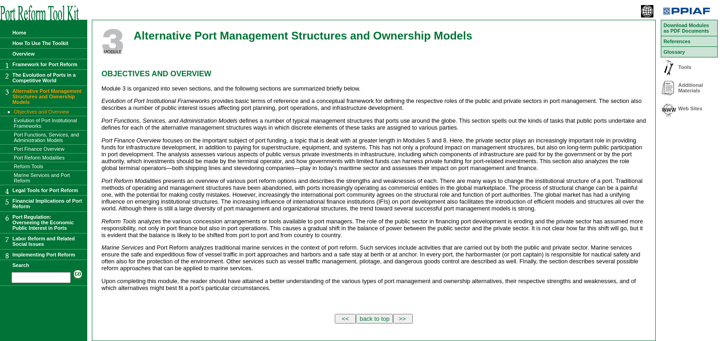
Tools (685, 67)
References (677, 41)
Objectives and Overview (41, 111)
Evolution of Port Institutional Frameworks (45, 123)
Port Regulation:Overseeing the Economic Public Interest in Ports (43, 222)
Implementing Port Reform (43, 254)
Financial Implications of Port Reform (47, 203)
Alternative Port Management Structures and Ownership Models (46, 96)
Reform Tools (28, 166)
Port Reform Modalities (39, 157)
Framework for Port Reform (44, 64)
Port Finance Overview (39, 149)
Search (20, 265)
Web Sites (690, 108)
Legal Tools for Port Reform (45, 190)
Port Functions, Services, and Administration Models (46, 137)
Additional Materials (690, 87)
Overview (23, 54)
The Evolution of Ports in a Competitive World (44, 77)
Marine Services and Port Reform (42, 177)
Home (19, 32)
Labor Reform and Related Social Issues (43, 241)
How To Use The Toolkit (40, 43)
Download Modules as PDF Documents (686, 28)
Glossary (674, 52)
